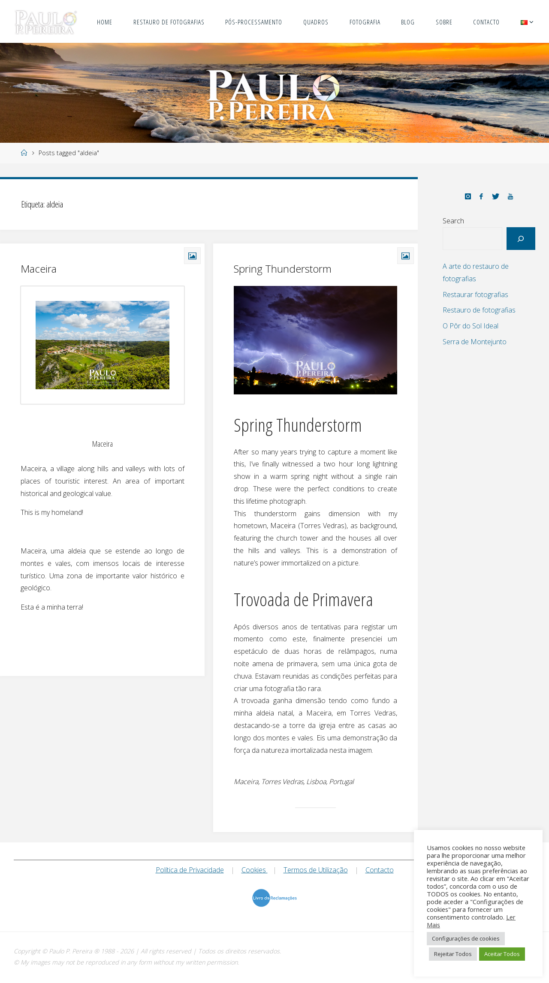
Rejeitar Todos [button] (453, 954)
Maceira (39, 269)
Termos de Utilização (316, 870)
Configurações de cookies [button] (466, 938)
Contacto (379, 870)
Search (453, 220)
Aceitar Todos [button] (502, 954)
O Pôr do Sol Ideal (470, 326)
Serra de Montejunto (475, 341)
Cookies (254, 870)
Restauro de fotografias (479, 310)
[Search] (521, 238)
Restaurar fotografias (475, 294)
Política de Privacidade (190, 870)
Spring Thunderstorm (283, 269)
